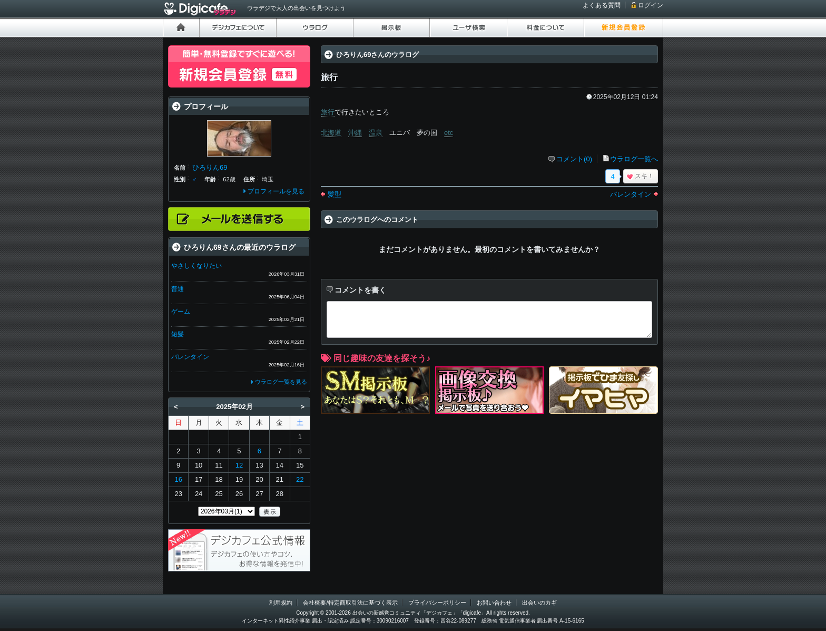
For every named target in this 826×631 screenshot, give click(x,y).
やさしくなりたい (196, 265)
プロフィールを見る (276, 191)
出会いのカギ (539, 602)
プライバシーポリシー (437, 602)
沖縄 (355, 133)
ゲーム (180, 311)
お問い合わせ (494, 602)
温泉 (375, 133)
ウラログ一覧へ (634, 159)
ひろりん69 (209, 167)
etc (448, 133)
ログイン (650, 5)
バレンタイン (630, 194)
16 (178, 479)
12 (239, 465)
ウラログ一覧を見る (281, 381)
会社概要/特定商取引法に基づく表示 (350, 602)
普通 (177, 289)
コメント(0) (574, 159)
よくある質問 (602, 5)
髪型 (334, 194)
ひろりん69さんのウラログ (377, 55)
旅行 (328, 112)
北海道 (331, 133)
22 (299, 479)
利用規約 (280, 602)
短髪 (177, 334)
